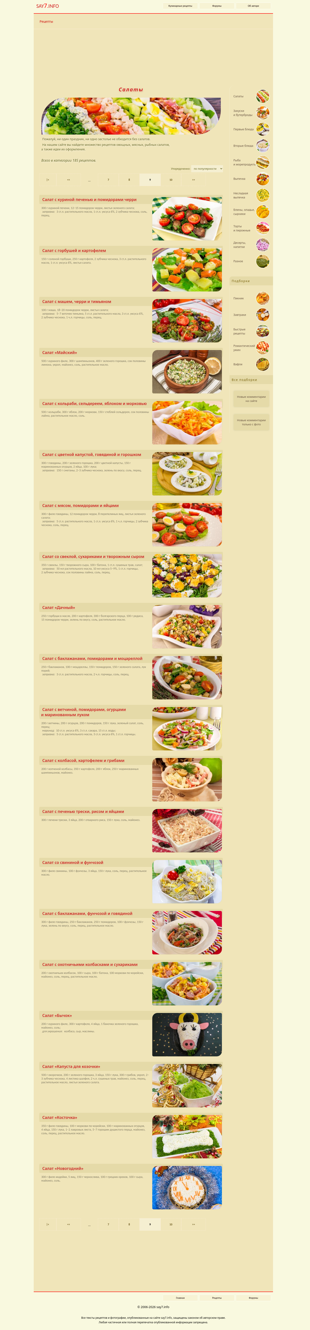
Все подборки (244, 380)
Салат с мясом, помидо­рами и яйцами (132, 506)
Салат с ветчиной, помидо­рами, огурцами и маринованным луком (131, 713)
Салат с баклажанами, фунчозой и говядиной (132, 914)
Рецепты (46, 21)
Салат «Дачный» (132, 608)
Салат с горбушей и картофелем (132, 251)
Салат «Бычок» (132, 1016)
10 (170, 179)
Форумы (216, 5)
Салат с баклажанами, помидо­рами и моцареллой (132, 659)
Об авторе (253, 5)
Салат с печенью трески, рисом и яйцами (132, 812)
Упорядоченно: (181, 168)
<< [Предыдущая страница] (68, 179)
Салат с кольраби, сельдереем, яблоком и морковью (132, 404)
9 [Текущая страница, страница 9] (150, 179)
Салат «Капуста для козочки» (132, 1067)
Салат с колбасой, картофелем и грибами (132, 761)
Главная (180, 1297)
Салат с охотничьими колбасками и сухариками (132, 965)
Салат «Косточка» (132, 1118)
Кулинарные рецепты (180, 5)
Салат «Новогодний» (132, 1169)
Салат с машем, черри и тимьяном (132, 302)
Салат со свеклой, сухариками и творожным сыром (132, 557)
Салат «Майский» (132, 353)
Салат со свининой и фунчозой (132, 863)
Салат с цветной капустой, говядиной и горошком (132, 455)
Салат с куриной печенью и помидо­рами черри (132, 200)
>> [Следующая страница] (193, 179)
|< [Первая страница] (47, 179)
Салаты (131, 89)
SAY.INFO (47, 6)
